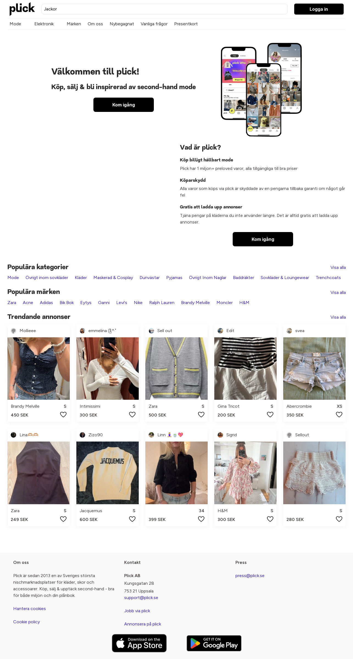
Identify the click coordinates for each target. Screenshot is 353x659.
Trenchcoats (328, 277)
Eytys (85, 302)
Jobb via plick (137, 610)
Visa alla (338, 267)
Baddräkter (243, 277)
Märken (74, 23)
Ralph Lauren (161, 302)
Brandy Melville (195, 302)
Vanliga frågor (154, 23)
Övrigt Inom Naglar (207, 277)
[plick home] (22, 9)
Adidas (46, 302)
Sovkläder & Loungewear (285, 277)
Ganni (104, 302)
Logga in (319, 9)
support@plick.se (141, 597)
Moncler (224, 302)
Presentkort (186, 23)
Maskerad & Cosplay (113, 277)
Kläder (81, 277)
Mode (15, 23)
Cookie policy (26, 621)
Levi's (121, 302)
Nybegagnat (122, 23)
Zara (11, 302)
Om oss (95, 23)
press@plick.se (250, 575)
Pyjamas (174, 277)
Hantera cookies (29, 608)
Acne (28, 302)
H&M (244, 302)
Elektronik (44, 23)
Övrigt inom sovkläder (47, 277)
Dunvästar (150, 277)
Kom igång (123, 104)
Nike (138, 302)
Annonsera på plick (142, 624)
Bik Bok (67, 302)
